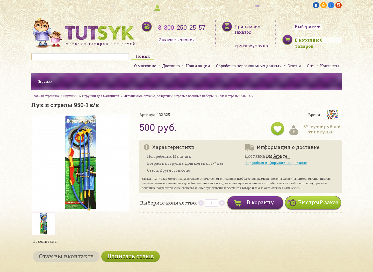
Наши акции (198, 65)
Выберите (276, 156)
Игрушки (45, 81)
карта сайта (102, 5)
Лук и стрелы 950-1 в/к (235, 96)
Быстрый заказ (318, 202)
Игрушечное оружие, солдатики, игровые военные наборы (169, 96)
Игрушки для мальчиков (100, 96)
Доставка (171, 65)
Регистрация (199, 7)
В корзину (260, 202)
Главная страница (45, 96)
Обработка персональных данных (249, 65)
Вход (172, 7)
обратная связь (271, 5)
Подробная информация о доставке (276, 162)
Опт (310, 65)
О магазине (145, 65)
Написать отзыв (130, 256)
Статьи (294, 65)
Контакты (329, 65)
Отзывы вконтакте (66, 256)
